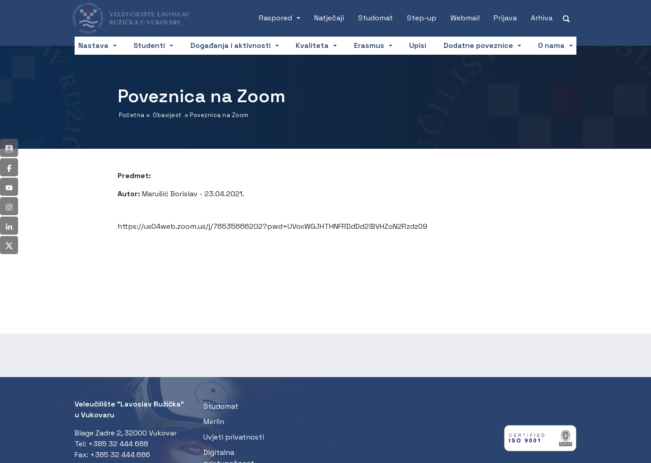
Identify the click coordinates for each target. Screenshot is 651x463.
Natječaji (329, 18)
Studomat (375, 18)
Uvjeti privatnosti (233, 437)
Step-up (421, 18)
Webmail (465, 18)
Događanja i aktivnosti (230, 45)
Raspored (275, 18)
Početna (132, 115)
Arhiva (541, 18)
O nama (551, 45)
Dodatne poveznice (478, 45)
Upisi (417, 45)
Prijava (505, 18)
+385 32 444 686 (120, 454)
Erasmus (369, 45)
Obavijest (167, 115)
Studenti (149, 45)
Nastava (93, 45)
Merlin (213, 421)
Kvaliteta (312, 45)
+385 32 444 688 (118, 444)
